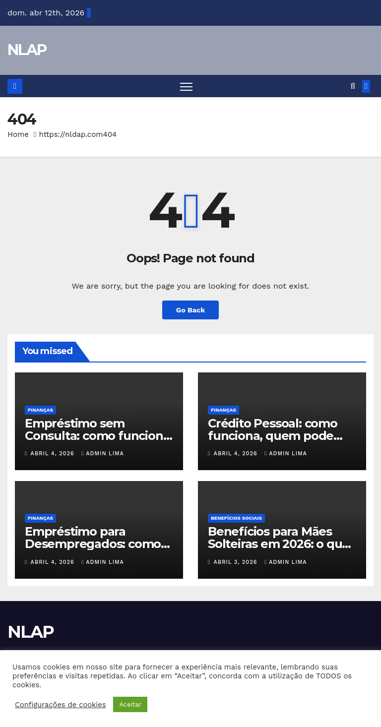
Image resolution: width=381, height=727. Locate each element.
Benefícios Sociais (236, 518)
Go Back (190, 310)
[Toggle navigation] (186, 86)
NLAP (26, 50)
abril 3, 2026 (236, 562)
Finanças (40, 410)
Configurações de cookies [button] (60, 704)
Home (18, 134)
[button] (353, 86)
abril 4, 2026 (54, 453)
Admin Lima (102, 453)
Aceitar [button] (130, 704)
